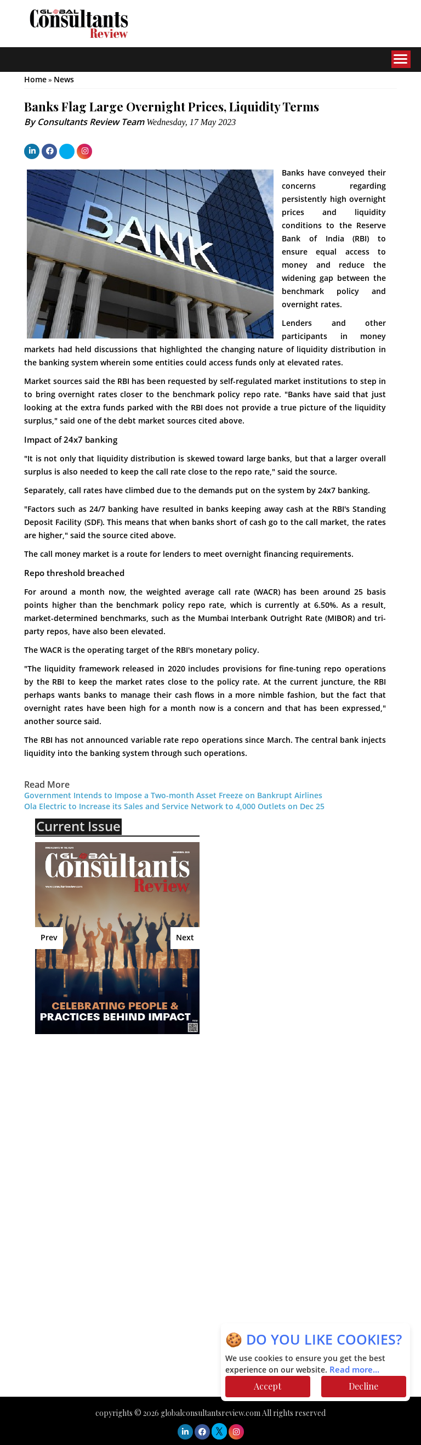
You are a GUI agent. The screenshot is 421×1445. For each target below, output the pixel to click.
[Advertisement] (131, 1122)
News (64, 79)
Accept (267, 1386)
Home (35, 79)
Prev (49, 937)
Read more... (354, 1370)
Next (185, 937)
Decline (363, 1386)
